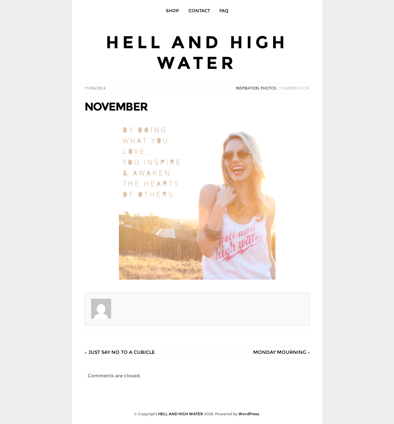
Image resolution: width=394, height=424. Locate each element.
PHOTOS (268, 88)
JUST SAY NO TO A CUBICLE (121, 352)
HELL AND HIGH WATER (197, 52)
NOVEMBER (115, 106)
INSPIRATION (247, 88)
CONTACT (199, 10)
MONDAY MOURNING (279, 352)
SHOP (172, 10)
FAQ (223, 10)
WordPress (248, 413)
